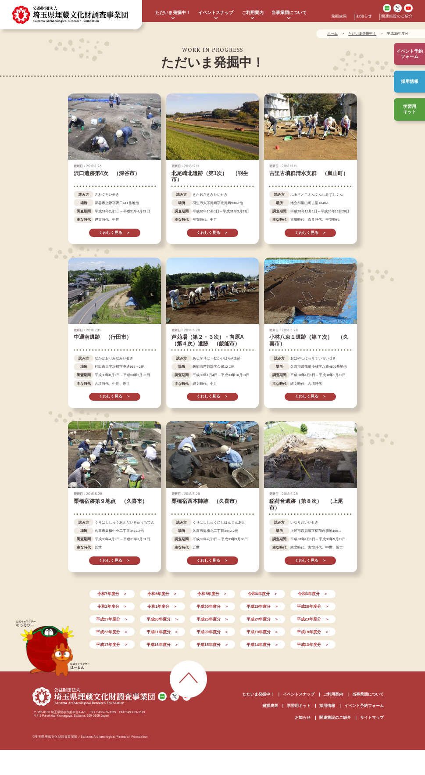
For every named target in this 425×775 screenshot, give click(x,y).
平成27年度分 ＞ (112, 619)
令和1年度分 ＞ (162, 606)
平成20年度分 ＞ (212, 632)
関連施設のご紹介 (397, 16)
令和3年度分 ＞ (313, 594)
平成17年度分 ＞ (112, 644)
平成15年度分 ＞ (212, 644)
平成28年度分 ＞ (313, 606)
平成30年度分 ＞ (212, 606)
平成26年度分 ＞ (162, 619)
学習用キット (409, 109)
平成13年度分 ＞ (313, 644)
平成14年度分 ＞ (262, 644)
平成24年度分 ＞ (262, 619)
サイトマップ (372, 717)
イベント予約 (409, 54)
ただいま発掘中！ (172, 12)
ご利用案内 (253, 12)
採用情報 (409, 81)
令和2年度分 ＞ (112, 606)
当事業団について (289, 12)
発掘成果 (339, 16)
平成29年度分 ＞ (262, 606)
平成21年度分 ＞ (162, 632)
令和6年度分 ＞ (162, 594)
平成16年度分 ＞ (162, 644)
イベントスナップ (215, 12)
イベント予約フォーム (364, 705)
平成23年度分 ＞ (313, 619)
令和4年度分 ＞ (263, 594)
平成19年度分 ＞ (262, 632)
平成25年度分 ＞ (212, 619)
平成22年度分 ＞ (112, 632)
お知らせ (364, 16)
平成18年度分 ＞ (313, 632)
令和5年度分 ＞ (212, 594)
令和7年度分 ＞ (112, 594)
